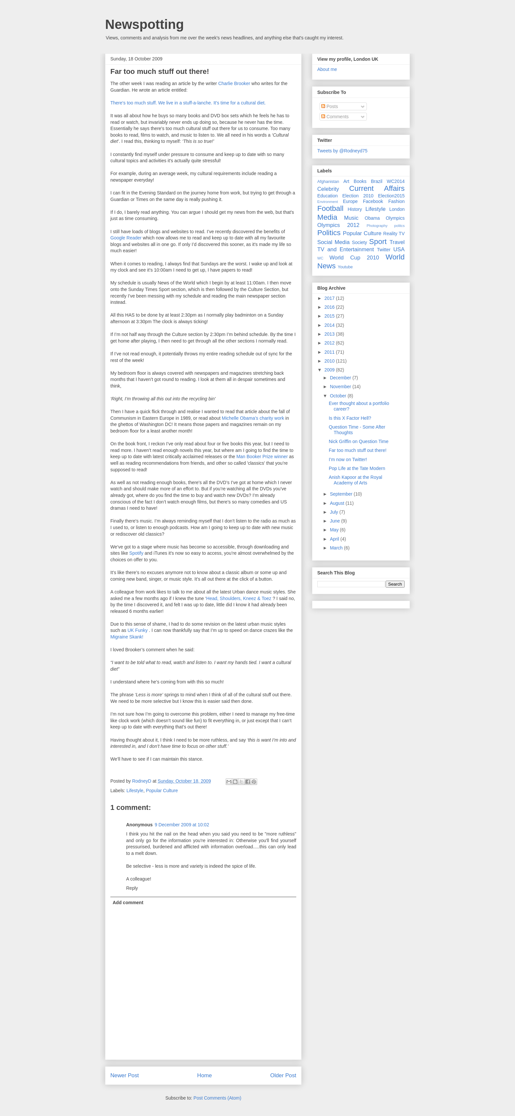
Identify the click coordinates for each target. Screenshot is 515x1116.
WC (320, 258)
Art (346, 181)
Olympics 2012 (338, 225)
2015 (330, 316)
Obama (372, 218)
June (335, 521)
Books (360, 181)
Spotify (136, 553)
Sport (378, 241)
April (335, 539)
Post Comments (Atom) (217, 1098)
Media (327, 217)
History (354, 209)
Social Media (333, 242)
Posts (329, 106)
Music (351, 218)
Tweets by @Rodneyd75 (342, 150)
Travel (397, 242)
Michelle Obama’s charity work (253, 418)
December (341, 377)
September (341, 494)
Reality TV (394, 233)
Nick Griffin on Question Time (359, 441)
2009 (330, 369)
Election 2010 (357, 195)
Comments (335, 116)
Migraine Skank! (126, 636)
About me (327, 69)
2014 (330, 325)
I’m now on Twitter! (348, 459)
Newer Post (124, 1075)
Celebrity (328, 189)
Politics (329, 233)
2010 (330, 361)
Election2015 (391, 195)
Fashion (396, 201)
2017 (330, 298)
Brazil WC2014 (388, 181)
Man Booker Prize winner (262, 456)
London (397, 209)
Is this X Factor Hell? (350, 418)
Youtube (345, 267)
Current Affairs (377, 188)
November (341, 386)
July (334, 512)
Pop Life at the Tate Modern (357, 468)
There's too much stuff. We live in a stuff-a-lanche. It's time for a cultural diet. (188, 102)
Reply (132, 888)
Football (330, 208)
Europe (350, 201)
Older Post (283, 1075)
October (338, 395)
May (335, 529)
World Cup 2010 (354, 258)
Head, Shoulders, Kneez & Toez (239, 598)
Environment (327, 202)
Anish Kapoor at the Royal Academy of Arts (355, 480)
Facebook (373, 201)
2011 (330, 352)
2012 (330, 343)
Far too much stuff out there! (358, 450)
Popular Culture (162, 790)
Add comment (128, 902)
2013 (330, 334)
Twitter (384, 249)
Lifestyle (134, 790)
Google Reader (126, 237)
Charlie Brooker (234, 83)
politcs (399, 226)
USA (399, 249)
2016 (330, 307)
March (337, 547)
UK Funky (138, 630)
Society (359, 242)
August (337, 503)
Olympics (395, 218)
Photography (377, 226)
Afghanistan (328, 181)
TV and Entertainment (345, 249)
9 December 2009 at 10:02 (182, 824)
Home (204, 1075)
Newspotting (144, 24)
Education (327, 195)
